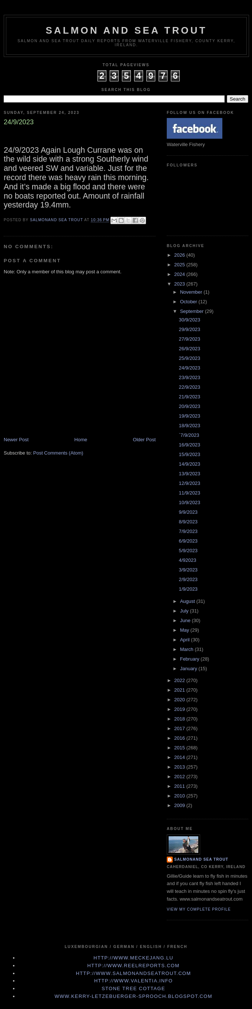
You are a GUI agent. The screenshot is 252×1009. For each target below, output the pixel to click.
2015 (180, 747)
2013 (180, 767)
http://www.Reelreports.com (133, 965)
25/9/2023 (189, 358)
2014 (180, 757)
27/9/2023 (189, 339)
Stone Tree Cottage (133, 988)
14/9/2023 (189, 464)
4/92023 (187, 560)
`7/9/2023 (189, 435)
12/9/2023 (189, 483)
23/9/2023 (189, 377)
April (185, 639)
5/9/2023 (188, 550)
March (187, 649)
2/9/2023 (188, 579)
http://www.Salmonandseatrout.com (133, 973)
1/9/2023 (188, 589)
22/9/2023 (189, 387)
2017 (180, 728)
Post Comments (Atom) (58, 453)
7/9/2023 (188, 531)
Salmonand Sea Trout (201, 859)
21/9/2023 (189, 396)
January (189, 668)
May (185, 630)
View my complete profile (199, 909)
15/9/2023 (189, 454)
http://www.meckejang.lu (133, 958)
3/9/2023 (188, 570)
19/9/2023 (189, 416)
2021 (180, 690)
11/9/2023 (189, 493)
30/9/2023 (189, 320)
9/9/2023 (188, 512)
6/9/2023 (188, 541)
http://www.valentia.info (133, 980)
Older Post (144, 439)
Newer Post (16, 439)
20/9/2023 (189, 406)
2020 (180, 699)
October (189, 301)
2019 (180, 709)
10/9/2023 (189, 502)
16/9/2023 (189, 445)
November (192, 292)
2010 (180, 796)
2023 (180, 284)
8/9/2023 (188, 521)
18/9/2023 (189, 425)
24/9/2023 (189, 368)
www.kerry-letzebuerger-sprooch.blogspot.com (133, 996)
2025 (180, 264)
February (190, 659)
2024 (180, 274)
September (192, 311)
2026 (180, 255)
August (188, 601)
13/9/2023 (189, 473)
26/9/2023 (189, 348)
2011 (180, 786)
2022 (180, 680)
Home (80, 439)
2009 (180, 805)
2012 (180, 776)
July (185, 611)
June (186, 620)
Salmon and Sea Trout (126, 30)
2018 (180, 719)
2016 (180, 738)
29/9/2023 (189, 329)
